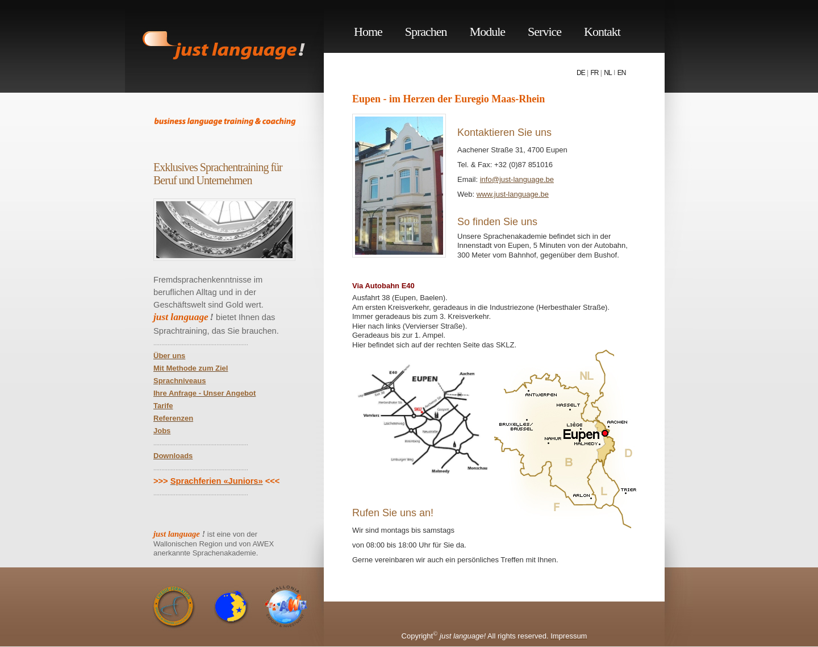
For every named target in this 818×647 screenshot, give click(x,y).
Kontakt (602, 31)
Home (368, 31)
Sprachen (426, 31)
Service (544, 31)
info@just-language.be (517, 179)
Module (487, 31)
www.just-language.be (513, 194)
